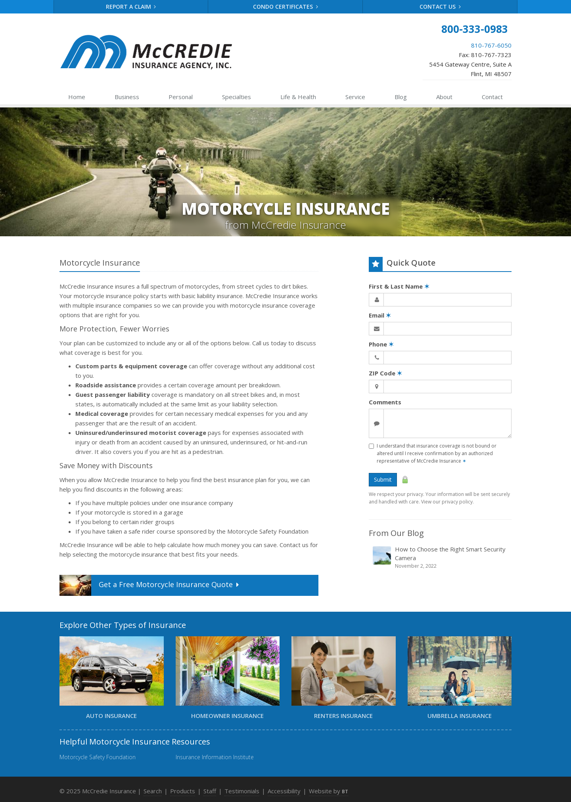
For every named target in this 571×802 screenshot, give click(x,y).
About (444, 97)
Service (355, 97)
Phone (381, 344)
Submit (383, 479)
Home (76, 97)
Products (182, 791)
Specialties (236, 97)
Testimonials (241, 791)
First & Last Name (399, 286)
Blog (401, 97)
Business (127, 97)
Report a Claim (131, 6)
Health (298, 97)
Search (153, 791)
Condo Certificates (285, 6)
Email (380, 315)
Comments (385, 402)
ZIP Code (385, 373)
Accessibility (284, 791)
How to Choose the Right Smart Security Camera (441, 557)
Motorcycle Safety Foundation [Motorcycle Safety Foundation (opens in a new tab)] (97, 757)
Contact (492, 97)
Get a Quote (150, 585)
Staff (209, 791)
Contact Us (440, 6)
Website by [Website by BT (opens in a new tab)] (328, 791)
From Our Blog (396, 533)
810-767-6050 (491, 45)
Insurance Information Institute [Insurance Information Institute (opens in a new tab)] (215, 757)
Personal (181, 97)
